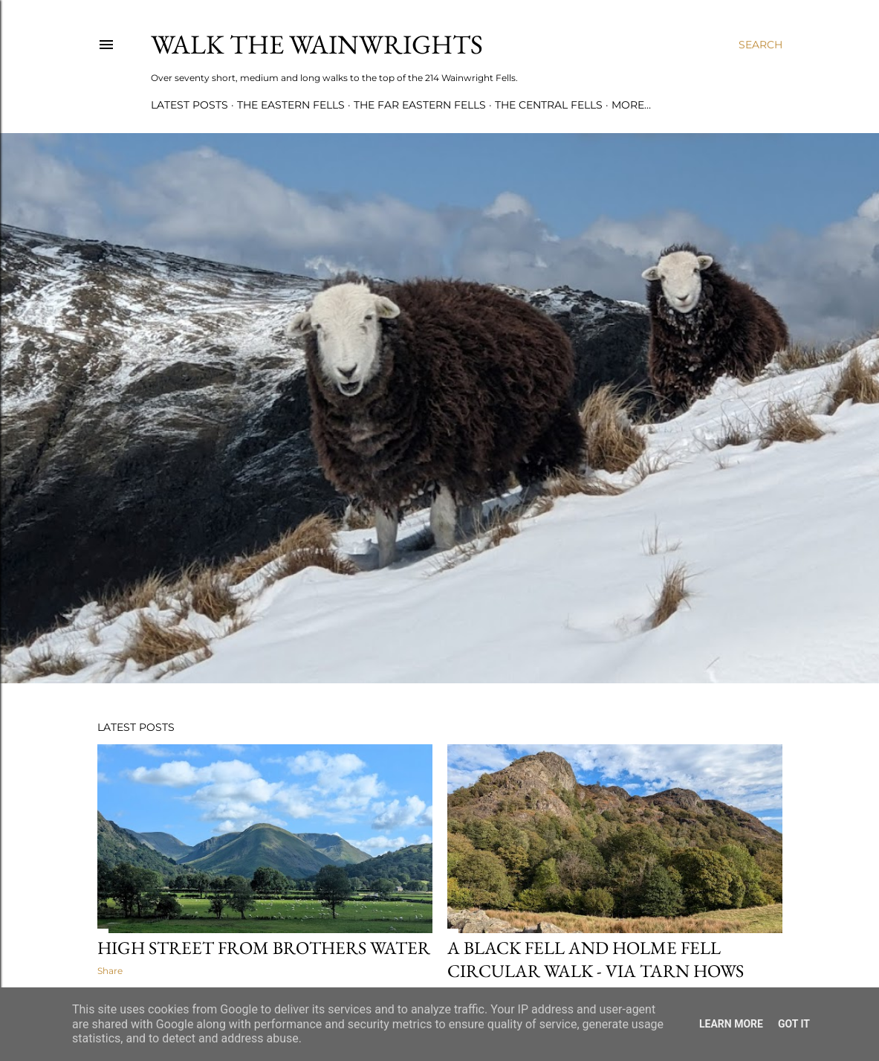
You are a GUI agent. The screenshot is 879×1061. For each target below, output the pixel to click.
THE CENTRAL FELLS (549, 105)
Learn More (731, 1024)
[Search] (760, 44)
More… (631, 105)
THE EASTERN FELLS (291, 105)
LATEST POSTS (189, 105)
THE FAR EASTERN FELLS (420, 105)
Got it (794, 1024)
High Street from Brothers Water (263, 947)
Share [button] (110, 970)
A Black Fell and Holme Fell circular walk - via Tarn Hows (595, 959)
